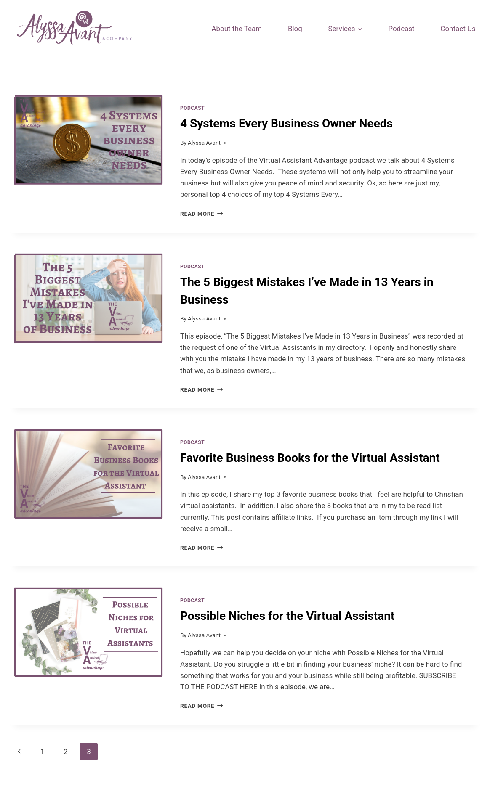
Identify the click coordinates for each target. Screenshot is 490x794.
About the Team (236, 28)
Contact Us (457, 28)
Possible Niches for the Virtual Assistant (287, 616)
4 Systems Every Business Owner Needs (286, 123)
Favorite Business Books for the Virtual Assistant (310, 458)
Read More (201, 213)
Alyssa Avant (204, 142)
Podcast (401, 28)
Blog (295, 28)
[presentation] (88, 161)
